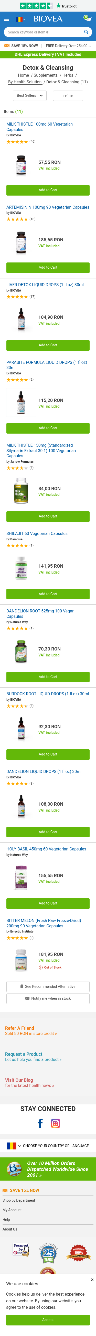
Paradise (16, 539)
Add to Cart (48, 190)
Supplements (46, 75)
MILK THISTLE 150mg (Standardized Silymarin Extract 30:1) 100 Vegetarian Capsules (41, 451)
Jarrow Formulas (22, 461)
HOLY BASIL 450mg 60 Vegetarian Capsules (46, 849)
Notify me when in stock (48, 998)
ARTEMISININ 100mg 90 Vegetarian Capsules (47, 207)
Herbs (68, 75)
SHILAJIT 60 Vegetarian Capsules (37, 533)
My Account (12, 1210)
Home (24, 75)
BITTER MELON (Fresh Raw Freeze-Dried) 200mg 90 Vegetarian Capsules (43, 923)
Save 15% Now (21, 1190)
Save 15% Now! (21, 46)
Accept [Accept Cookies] (48, 1320)
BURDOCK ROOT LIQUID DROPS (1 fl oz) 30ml (47, 693)
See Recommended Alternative (47, 987)
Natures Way (19, 622)
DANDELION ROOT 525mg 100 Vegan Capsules (40, 614)
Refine (68, 95)
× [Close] (92, 1279)
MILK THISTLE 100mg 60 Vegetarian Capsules (39, 127)
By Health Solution (25, 82)
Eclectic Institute (21, 931)
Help (6, 1220)
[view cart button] (89, 19)
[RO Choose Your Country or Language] (21, 19)
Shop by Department (19, 1200)
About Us (10, 1229)
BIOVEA (15, 135)
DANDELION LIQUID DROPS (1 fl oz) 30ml (43, 771)
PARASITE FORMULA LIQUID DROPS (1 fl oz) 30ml (46, 365)
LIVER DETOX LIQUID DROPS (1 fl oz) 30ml (45, 284)
